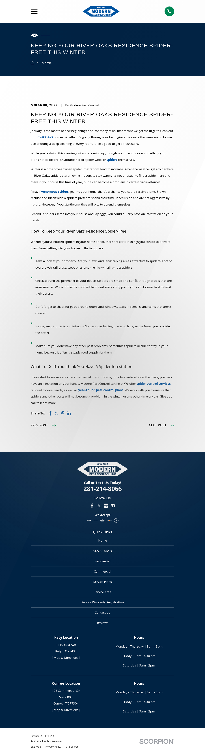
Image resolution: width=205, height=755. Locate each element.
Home (102, 540)
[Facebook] (92, 506)
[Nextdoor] (113, 506)
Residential (103, 561)
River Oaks (44, 137)
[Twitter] (99, 506)
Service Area (102, 592)
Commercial (102, 571)
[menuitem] (36, 746)
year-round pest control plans (100, 390)
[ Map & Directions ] (66, 657)
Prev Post (43, 425)
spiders (112, 160)
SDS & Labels (102, 551)
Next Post (161, 425)
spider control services (154, 383)
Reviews (102, 623)
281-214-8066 (102, 488)
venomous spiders (55, 191)
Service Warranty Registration (102, 602)
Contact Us (102, 612)
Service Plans (102, 582)
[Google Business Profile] (106, 506)
